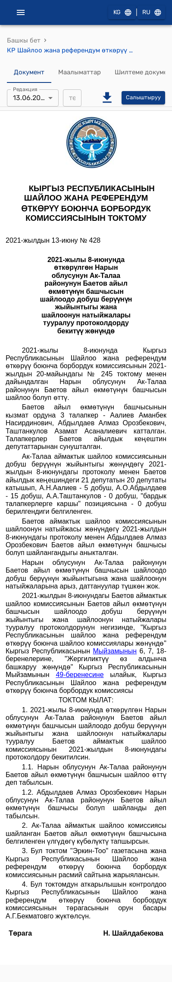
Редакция (25, 89)
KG (122, 13)
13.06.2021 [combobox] (30, 98)
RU (151, 13)
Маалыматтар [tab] (79, 72)
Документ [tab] (29, 72)
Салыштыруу (143, 97)
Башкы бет (24, 40)
